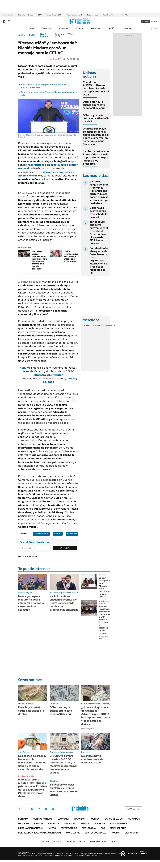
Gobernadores (92, 15)
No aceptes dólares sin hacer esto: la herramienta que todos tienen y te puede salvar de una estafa (32, 762)
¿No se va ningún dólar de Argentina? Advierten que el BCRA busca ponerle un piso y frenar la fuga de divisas (99, 192)
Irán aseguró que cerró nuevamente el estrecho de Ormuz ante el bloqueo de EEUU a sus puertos (99, 232)
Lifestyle (53, 823)
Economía (47, 28)
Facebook (26, 809)
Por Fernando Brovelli (103, 637)
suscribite (145, 21)
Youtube (46, 809)
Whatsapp (53, 809)
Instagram (32, 809)
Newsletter (154, 28)
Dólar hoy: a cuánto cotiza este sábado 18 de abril (96, 118)
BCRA (40, 15)
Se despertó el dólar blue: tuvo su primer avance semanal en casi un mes (64, 789)
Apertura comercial (74, 15)
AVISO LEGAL (73, 832)
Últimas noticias (42, 818)
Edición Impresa (119, 823)
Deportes (99, 823)
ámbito (21, 35)
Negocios (95, 28)
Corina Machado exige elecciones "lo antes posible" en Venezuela (71, 256)
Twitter (19, 809)
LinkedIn (39, 809)
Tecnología (89, 828)
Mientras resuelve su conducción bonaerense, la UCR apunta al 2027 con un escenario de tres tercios (105, 619)
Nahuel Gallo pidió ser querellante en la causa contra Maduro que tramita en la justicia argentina (39, 260)
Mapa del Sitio (118, 828)
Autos (52, 828)
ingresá (154, 21)
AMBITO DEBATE (104, 841)
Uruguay (127, 28)
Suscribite (65, 548)
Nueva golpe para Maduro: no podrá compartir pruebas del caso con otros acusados (31, 603)
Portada (23, 818)
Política (79, 28)
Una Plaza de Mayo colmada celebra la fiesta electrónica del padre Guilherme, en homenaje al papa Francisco (96, 136)
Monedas (86, 325)
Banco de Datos (114, 818)
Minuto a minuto (27, 776)
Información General (30, 828)
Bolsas (93, 325)
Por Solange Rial (87, 728)
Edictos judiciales (95, 832)
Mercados (134, 818)
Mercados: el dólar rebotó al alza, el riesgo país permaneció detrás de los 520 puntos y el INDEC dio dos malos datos (32, 788)
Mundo (85, 823)
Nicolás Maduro (44, 35)
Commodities (102, 325)
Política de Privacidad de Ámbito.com (39, 832)
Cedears (111, 325)
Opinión (111, 28)
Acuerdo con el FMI (54, 15)
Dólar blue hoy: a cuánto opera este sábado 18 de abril (94, 105)
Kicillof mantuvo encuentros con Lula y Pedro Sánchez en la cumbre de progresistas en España (64, 603)
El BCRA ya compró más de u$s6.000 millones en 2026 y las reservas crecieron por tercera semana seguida (63, 764)
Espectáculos (69, 828)
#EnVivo (25, 367)
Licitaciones (132, 832)
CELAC (57, 533)
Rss (103, 828)
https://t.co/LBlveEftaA (48, 374)
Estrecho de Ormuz (25, 15)
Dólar (31, 28)
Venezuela (72, 533)
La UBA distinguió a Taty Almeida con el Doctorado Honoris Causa (104, 587)
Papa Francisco (108, 15)
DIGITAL (51, 841)
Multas (115, 832)
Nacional (69, 823)
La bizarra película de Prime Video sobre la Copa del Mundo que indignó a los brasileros (96, 157)
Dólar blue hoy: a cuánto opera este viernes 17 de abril (92, 759)
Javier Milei (124, 15)
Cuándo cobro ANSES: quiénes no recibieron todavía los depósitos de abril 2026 (96, 88)
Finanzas (63, 28)
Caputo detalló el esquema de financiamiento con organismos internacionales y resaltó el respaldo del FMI (99, 260)
